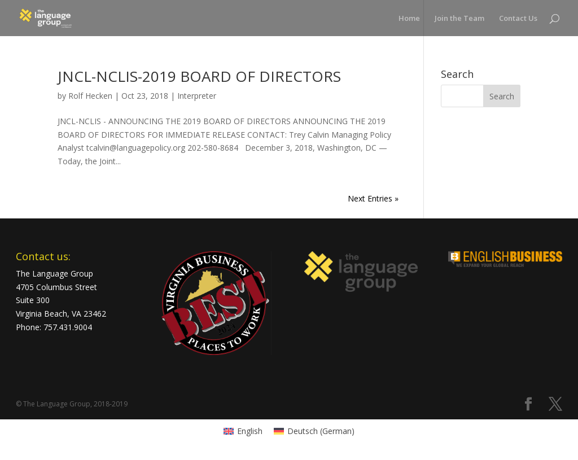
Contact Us (518, 18)
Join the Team (459, 18)
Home (409, 18)
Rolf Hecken (90, 95)
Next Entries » (373, 198)
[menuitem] (243, 431)
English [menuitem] (249, 431)
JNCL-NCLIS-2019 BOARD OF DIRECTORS (199, 76)
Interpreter (196, 95)
